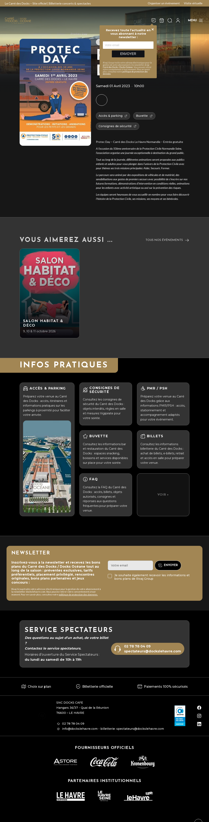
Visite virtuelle (193, 3)
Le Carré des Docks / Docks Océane (126, 65)
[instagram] (199, 716)
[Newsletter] (153, 20)
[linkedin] (199, 724)
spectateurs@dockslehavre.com (152, 651)
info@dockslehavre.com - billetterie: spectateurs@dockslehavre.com (113, 729)
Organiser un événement (164, 3)
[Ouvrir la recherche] (170, 20)
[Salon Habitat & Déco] (49, 293)
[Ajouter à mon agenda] (101, 100)
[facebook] (199, 707)
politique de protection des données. (78, 594)
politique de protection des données (125, 72)
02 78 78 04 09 (137, 646)
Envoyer (128, 54)
